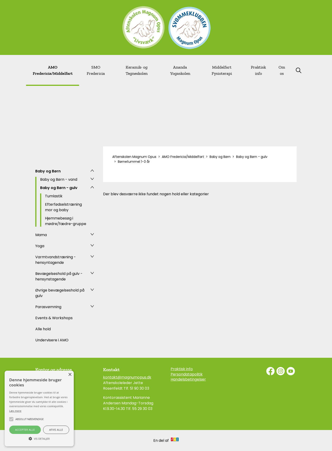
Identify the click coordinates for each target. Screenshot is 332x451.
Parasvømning (48, 307)
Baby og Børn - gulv (58, 187)
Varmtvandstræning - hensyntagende (55, 259)
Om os (282, 70)
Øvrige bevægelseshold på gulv (59, 293)
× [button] (69, 374)
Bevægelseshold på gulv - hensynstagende (59, 276)
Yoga (39, 246)
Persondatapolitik (187, 374)
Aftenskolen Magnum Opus (134, 156)
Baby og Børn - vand (58, 179)
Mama (41, 235)
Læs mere (15, 410)
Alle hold (43, 329)
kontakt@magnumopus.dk (127, 377)
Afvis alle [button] (56, 429)
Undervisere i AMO (51, 340)
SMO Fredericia (96, 70)
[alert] (39, 408)
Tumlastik (53, 196)
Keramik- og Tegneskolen (137, 70)
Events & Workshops (54, 318)
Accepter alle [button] (25, 429)
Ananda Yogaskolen (180, 70)
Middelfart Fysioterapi (222, 70)
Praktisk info (258, 70)
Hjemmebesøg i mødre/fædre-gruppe (65, 221)
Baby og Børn (48, 171)
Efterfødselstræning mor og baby (63, 207)
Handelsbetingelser (188, 379)
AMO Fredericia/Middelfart (53, 70)
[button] (39, 438)
